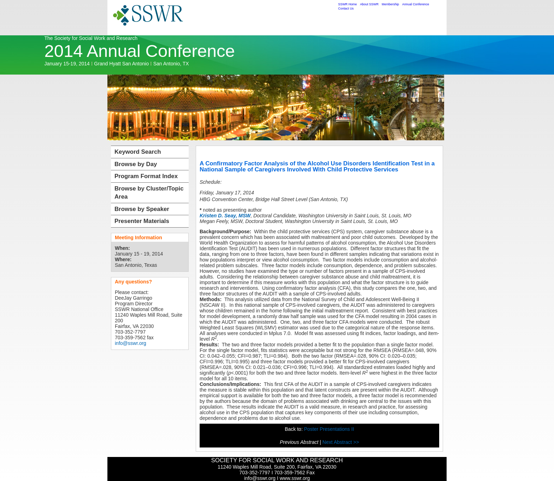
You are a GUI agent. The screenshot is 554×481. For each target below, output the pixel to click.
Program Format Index (146, 176)
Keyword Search (137, 151)
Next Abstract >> (341, 442)
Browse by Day (135, 164)
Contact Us (346, 8)
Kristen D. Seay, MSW (225, 215)
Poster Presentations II (329, 429)
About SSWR (369, 4)
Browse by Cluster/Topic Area (149, 192)
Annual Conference (415, 4)
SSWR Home (347, 4)
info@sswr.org (130, 343)
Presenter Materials (141, 221)
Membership (390, 4)
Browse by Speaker (141, 209)
